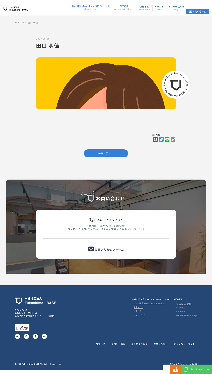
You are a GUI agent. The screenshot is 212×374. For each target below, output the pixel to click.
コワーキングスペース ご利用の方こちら (163, 369)
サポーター (138, 314)
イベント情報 (118, 347)
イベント (157, 6)
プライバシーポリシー (185, 347)
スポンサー (138, 310)
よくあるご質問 (174, 6)
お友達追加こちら (197, 369)
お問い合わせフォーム (106, 252)
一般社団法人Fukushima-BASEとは (149, 306)
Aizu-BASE (180, 311)
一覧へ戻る (104, 154)
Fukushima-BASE (184, 307)
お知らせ (140, 6)
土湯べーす (180, 315)
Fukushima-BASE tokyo (186, 319)
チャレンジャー (140, 318)
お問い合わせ (197, 5)
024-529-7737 (106, 221)
